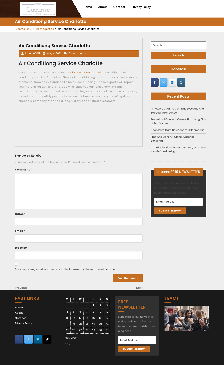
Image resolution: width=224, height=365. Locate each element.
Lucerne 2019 (23, 29)
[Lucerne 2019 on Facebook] (155, 82)
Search (178, 55)
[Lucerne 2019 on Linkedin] (38, 339)
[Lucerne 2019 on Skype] (172, 82)
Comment (23, 169)
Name (20, 214)
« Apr (68, 344)
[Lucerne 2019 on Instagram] (181, 82)
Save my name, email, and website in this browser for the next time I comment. (66, 269)
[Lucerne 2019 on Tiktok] (47, 339)
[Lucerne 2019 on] (190, 82)
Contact (119, 7)
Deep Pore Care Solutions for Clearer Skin (177, 130)
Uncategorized (44, 29)
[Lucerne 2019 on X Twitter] (163, 82)
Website (21, 248)
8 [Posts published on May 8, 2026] (93, 311)
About (102, 7)
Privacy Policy (141, 7)
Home (87, 7)
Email (20, 231)
